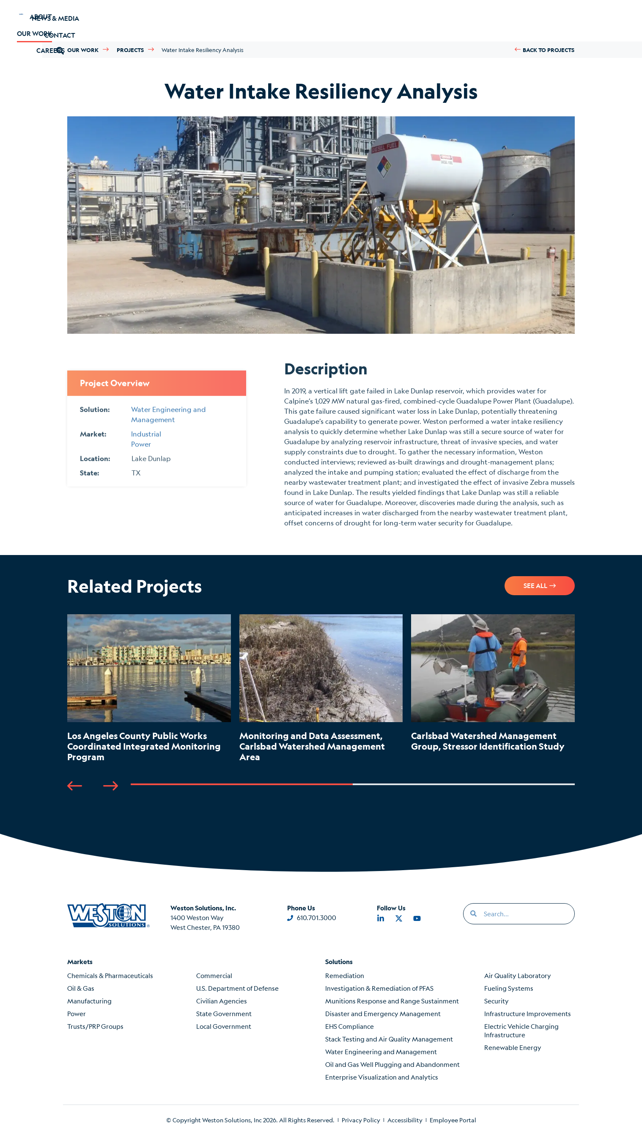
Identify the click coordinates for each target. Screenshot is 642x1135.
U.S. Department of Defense (237, 988)
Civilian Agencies (221, 1001)
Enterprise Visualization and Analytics (381, 1077)
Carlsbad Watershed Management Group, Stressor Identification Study (488, 741)
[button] (534, 20)
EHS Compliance (349, 1026)
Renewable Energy (512, 1047)
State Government (224, 1013)
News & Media (426, 20)
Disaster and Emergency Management (383, 1013)
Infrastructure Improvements (527, 1013)
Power (76, 1013)
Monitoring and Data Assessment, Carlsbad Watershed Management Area (312, 746)
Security (496, 1001)
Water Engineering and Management (381, 1051)
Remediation (344, 975)
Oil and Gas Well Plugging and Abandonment (392, 1064)
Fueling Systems (508, 988)
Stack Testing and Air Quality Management (389, 1039)
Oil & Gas (80, 988)
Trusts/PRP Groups (95, 1026)
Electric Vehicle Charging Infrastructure (521, 1030)
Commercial (214, 975)
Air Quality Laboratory (517, 975)
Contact (490, 20)
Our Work (168, 20)
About (114, 20)
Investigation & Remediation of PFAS (379, 988)
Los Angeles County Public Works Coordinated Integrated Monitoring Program (144, 746)
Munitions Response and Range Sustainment (392, 1001)
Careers (225, 20)
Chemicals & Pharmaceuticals (110, 975)
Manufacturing (89, 1001)
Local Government (223, 1026)
